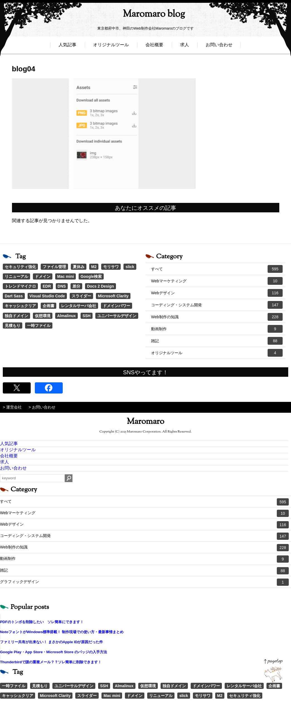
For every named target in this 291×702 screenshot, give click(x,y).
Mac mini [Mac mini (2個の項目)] (65, 276)
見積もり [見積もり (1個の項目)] (12, 325)
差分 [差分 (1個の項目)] (76, 286)
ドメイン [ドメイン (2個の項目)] (42, 276)
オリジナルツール (111, 46)
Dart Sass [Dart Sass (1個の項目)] (14, 296)
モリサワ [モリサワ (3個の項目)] (111, 266)
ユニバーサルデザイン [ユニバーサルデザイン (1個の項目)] (116, 316)
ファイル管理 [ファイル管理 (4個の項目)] (54, 266)
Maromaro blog (145, 15)
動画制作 (217, 329)
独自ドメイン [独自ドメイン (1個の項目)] (16, 316)
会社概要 (154, 46)
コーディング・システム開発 (217, 305)
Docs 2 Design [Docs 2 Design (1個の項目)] (100, 286)
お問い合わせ (219, 46)
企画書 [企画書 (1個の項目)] (48, 305)
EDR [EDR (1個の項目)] (47, 286)
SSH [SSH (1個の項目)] (87, 316)
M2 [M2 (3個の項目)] (93, 266)
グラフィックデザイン (144, 582)
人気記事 (67, 46)
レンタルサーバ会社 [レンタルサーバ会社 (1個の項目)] (78, 305)
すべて (217, 269)
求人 (184, 46)
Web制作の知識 (217, 317)
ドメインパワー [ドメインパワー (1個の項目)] (116, 305)
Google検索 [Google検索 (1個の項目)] (91, 276)
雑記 (217, 341)
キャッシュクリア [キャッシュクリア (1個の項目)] (20, 305)
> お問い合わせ (42, 407)
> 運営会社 (12, 407)
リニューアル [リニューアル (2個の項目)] (16, 276)
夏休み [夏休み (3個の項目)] (78, 266)
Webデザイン (217, 293)
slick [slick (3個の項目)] (129, 266)
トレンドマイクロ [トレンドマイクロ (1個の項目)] (20, 286)
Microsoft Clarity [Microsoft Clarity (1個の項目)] (113, 296)
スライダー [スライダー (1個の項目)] (81, 296)
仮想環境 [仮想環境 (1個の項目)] (42, 316)
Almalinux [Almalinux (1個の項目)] (66, 316)
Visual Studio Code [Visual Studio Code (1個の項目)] (47, 296)
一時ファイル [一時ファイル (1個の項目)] (38, 325)
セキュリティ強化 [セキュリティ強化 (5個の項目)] (20, 266)
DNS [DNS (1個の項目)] (62, 286)
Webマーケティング (217, 281)
